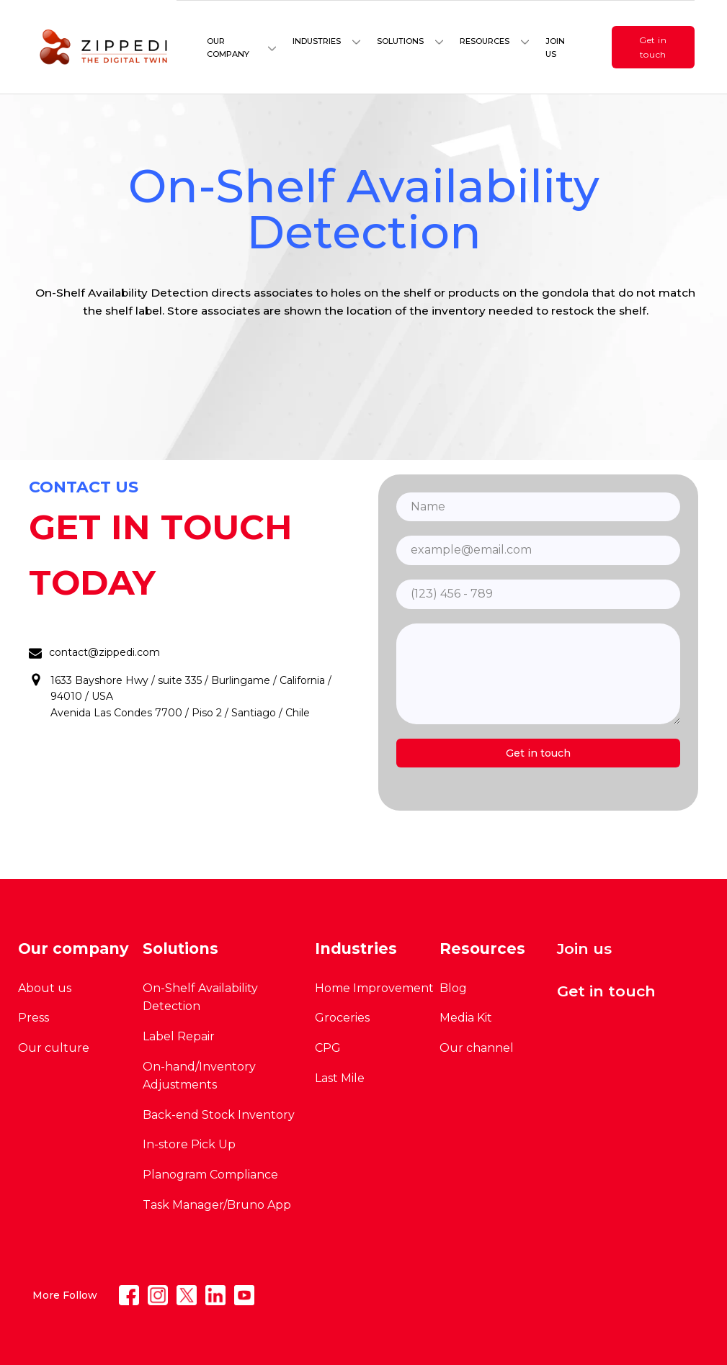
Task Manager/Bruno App (217, 1205)
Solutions (400, 41)
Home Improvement (374, 988)
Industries (317, 41)
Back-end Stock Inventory (219, 1115)
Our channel (477, 1048)
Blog (453, 988)
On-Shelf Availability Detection (200, 997)
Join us (555, 47)
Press (33, 1017)
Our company (228, 47)
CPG (328, 1048)
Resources (484, 41)
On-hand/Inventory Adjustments (199, 1076)
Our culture (53, 1048)
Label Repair (179, 1036)
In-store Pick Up (189, 1144)
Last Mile (340, 1078)
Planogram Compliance (210, 1174)
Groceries (342, 1017)
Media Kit (466, 1017)
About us (44, 988)
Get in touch (653, 47)
